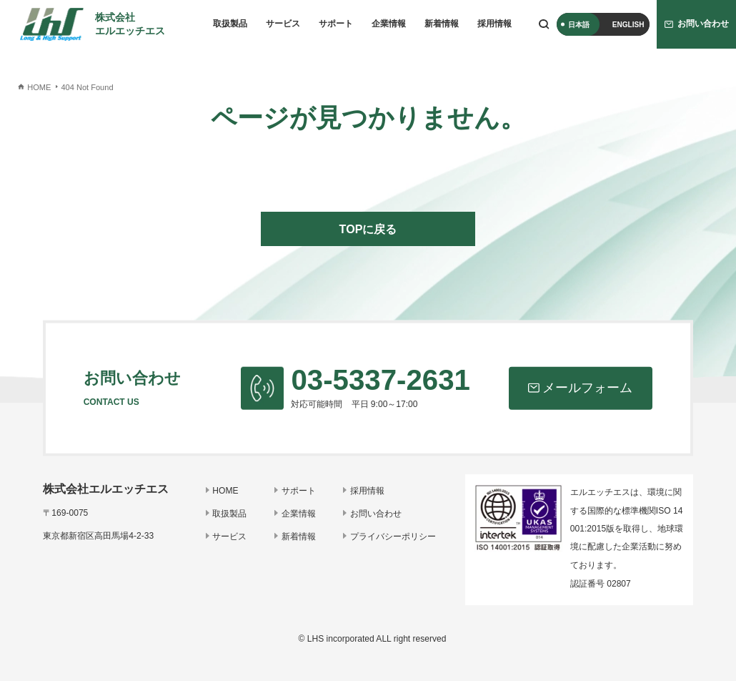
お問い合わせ (376, 514)
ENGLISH (628, 25)
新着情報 (441, 24)
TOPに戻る (368, 228)
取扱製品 (230, 24)
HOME (225, 491)
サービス (283, 24)
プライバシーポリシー (393, 536)
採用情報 (494, 24)
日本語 (579, 25)
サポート (336, 24)
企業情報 (389, 24)
